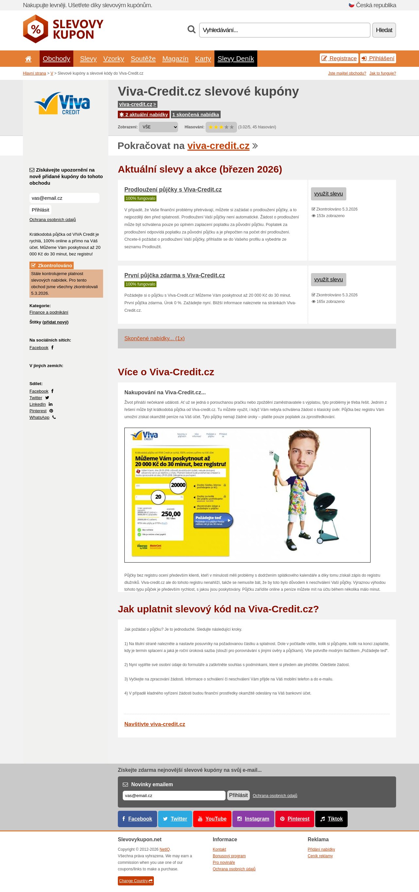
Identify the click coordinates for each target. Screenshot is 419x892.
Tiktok (335, 819)
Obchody (56, 58)
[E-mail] (174, 795)
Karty (203, 58)
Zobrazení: (128, 127)
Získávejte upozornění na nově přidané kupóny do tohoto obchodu (66, 176)
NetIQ (165, 849)
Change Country (136, 881)
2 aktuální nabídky (143, 114)
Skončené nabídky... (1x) (154, 338)
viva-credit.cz (137, 104)
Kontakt (219, 849)
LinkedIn (37, 404)
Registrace (339, 58)
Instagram (257, 819)
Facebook (38, 347)
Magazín (175, 58)
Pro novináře (224, 862)
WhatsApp (39, 417)
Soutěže (143, 58)
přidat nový (55, 322)
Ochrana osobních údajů (52, 219)
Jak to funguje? (383, 73)
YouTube (216, 819)
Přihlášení (378, 58)
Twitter (35, 397)
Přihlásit (40, 210)
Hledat (384, 30)
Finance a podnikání (48, 312)
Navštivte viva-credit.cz (154, 724)
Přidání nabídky (321, 849)
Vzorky (113, 58)
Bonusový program (229, 856)
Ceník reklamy (320, 856)
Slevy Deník (236, 58)
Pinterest (37, 410)
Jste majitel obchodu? (347, 73)
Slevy (88, 58)
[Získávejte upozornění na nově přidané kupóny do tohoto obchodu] (64, 198)
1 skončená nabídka (196, 114)
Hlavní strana (34, 73)
